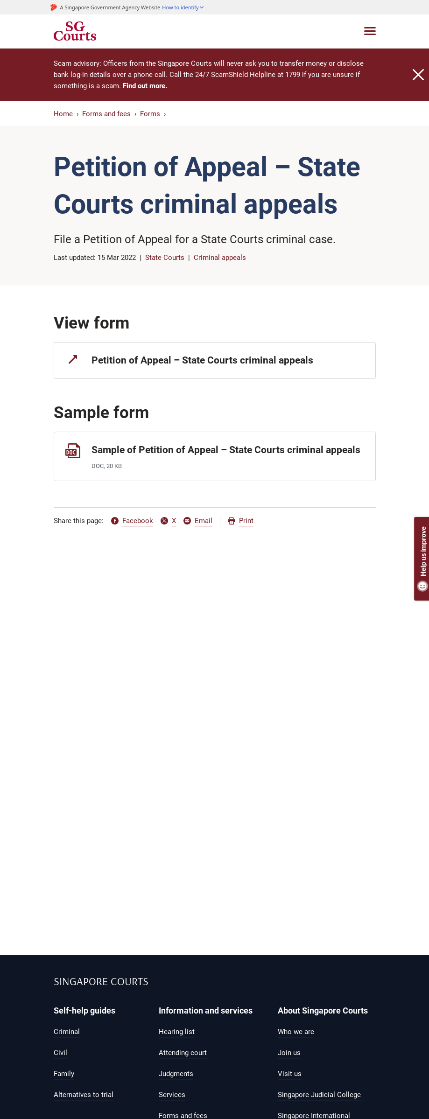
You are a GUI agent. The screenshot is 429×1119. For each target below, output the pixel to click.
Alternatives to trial (83, 1095)
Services (172, 1095)
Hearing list (177, 1032)
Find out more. (145, 86)
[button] (183, 7)
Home (63, 114)
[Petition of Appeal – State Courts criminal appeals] (215, 360)
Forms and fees (106, 114)
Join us (289, 1053)
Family (64, 1074)
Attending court (183, 1053)
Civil (60, 1053)
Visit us (290, 1074)
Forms (150, 114)
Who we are (296, 1032)
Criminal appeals (220, 257)
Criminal (67, 1032)
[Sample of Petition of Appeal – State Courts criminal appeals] (215, 456)
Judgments (176, 1074)
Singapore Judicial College (319, 1095)
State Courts (164, 257)
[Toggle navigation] (370, 31)
